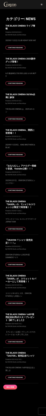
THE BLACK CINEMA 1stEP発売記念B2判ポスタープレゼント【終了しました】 (19, 317)
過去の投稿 (10, 387)
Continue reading (16, 48)
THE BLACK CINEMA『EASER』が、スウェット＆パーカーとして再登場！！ (20, 278)
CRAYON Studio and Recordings (16, 35)
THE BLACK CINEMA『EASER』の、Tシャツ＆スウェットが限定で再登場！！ (20, 204)
